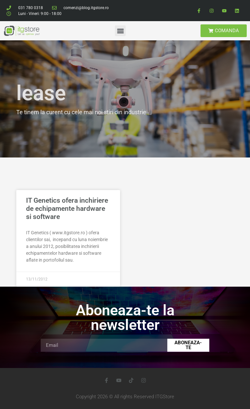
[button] (120, 30)
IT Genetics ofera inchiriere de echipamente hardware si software (67, 209)
